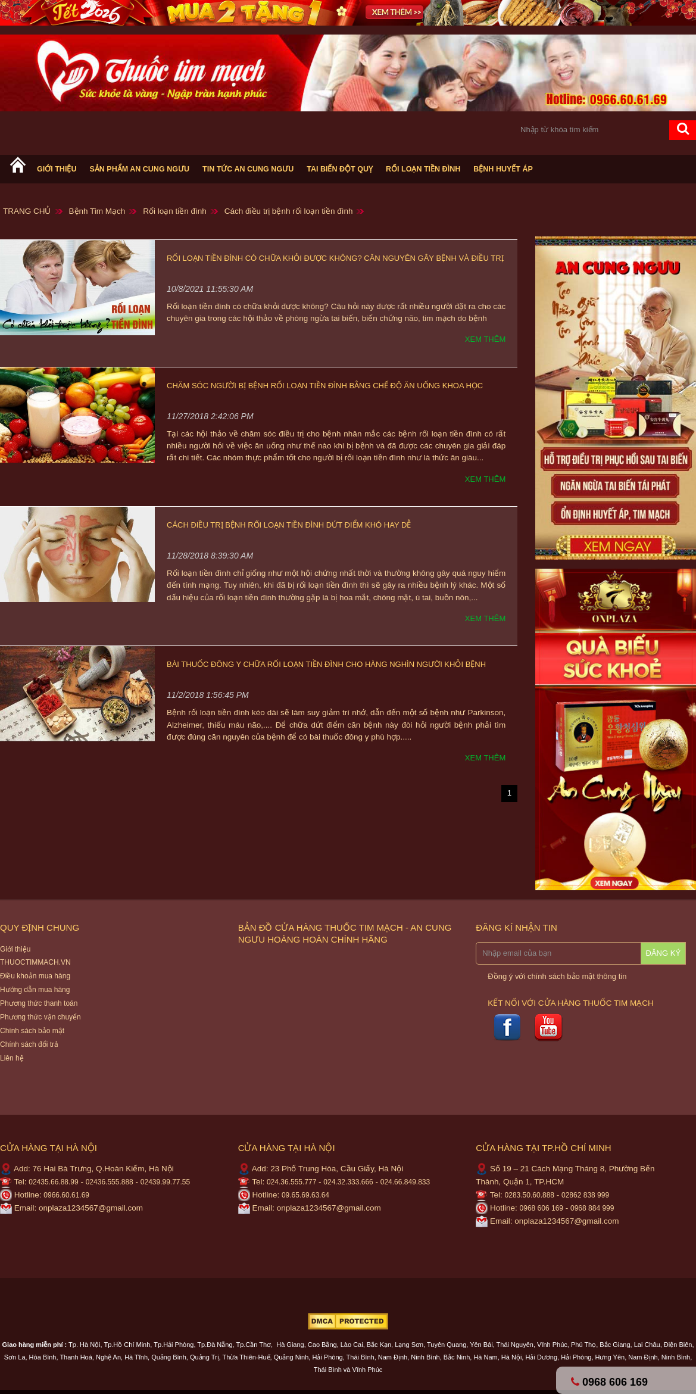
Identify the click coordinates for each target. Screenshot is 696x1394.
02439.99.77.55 (165, 1182)
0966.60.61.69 (66, 1195)
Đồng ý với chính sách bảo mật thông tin (557, 976)
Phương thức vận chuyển (40, 1017)
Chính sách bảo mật (32, 1031)
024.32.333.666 (348, 1182)
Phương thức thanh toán (38, 1003)
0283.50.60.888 (529, 1195)
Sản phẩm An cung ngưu (139, 169)
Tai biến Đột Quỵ (340, 169)
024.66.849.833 (405, 1182)
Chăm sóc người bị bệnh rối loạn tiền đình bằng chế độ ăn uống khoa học (325, 385)
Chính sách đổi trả (29, 1044)
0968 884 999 (592, 1208)
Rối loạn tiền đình (423, 169)
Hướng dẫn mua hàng (35, 990)
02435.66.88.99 (53, 1182)
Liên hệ (12, 1058)
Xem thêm (485, 339)
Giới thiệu (56, 169)
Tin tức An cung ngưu (248, 169)
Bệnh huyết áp (503, 169)
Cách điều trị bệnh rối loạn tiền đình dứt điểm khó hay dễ (289, 524)
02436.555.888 (109, 1182)
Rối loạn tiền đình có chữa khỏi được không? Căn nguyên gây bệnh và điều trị (335, 258)
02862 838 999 (585, 1195)
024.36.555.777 (291, 1182)
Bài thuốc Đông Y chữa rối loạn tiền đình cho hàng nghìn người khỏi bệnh (326, 664)
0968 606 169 (541, 1208)
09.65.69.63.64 (305, 1195)
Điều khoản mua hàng (35, 976)
